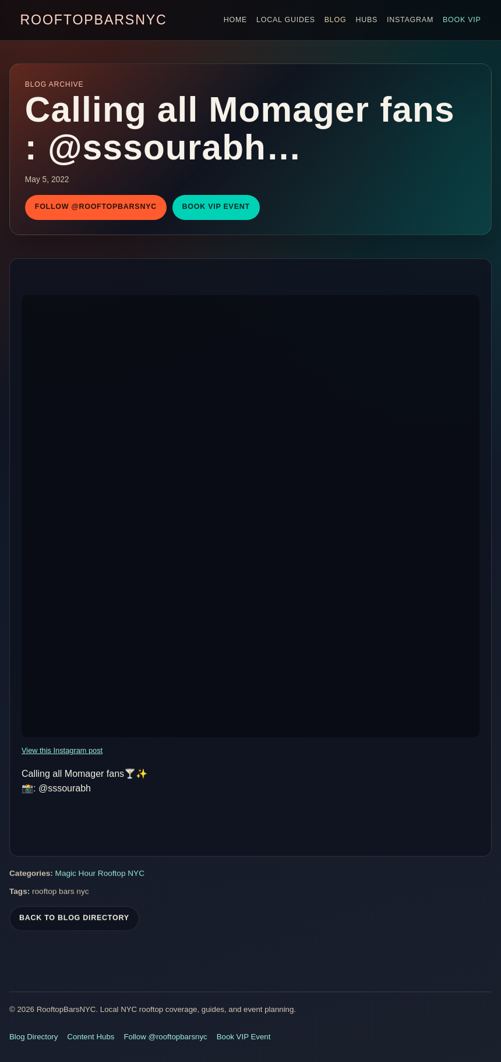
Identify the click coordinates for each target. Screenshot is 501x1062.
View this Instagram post (62, 750)
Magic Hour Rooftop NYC (99, 875)
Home (235, 20)
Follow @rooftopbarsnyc (96, 207)
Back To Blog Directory (74, 919)
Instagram (410, 20)
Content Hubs (90, 1036)
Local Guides (285, 20)
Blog (335, 20)
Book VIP (462, 20)
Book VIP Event (216, 207)
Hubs (366, 20)
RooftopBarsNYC (93, 19)
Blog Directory (33, 1036)
